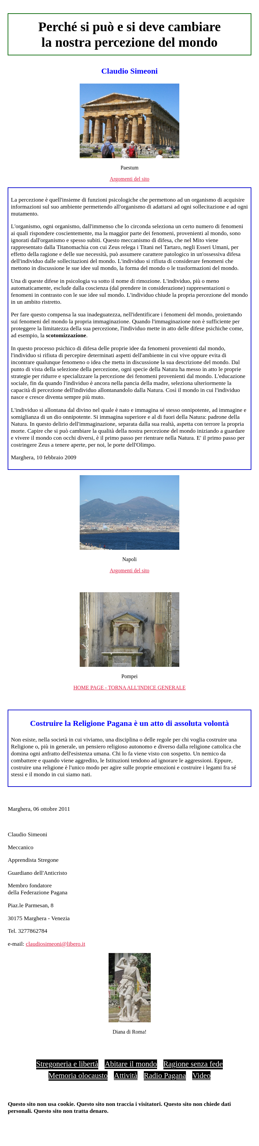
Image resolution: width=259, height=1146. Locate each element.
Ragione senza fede (193, 1063)
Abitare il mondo (131, 1063)
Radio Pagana (165, 1075)
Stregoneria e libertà (67, 1063)
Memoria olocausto (78, 1075)
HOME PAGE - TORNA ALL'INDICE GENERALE (129, 687)
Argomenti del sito (129, 179)
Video (201, 1075)
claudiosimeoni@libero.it (55, 943)
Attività (125, 1075)
